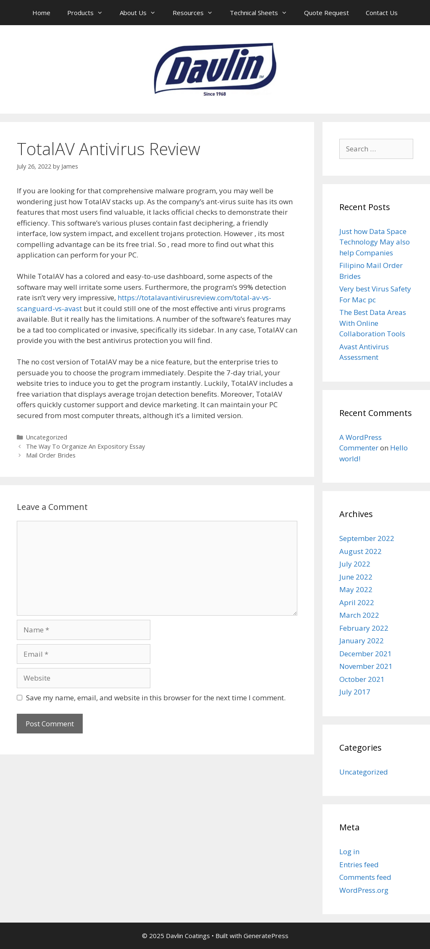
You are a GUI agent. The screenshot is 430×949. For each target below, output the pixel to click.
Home (41, 12)
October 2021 (362, 679)
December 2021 (365, 653)
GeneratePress (266, 935)
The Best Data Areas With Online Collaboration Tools (372, 322)
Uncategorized (46, 437)
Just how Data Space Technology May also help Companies (374, 241)
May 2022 (355, 589)
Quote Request (326, 12)
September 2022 (366, 538)
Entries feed (359, 864)
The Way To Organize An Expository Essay (85, 446)
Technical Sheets (263, 12)
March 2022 (359, 615)
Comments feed (365, 877)
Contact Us (382, 12)
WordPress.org (363, 890)
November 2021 (366, 666)
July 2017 (354, 692)
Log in (349, 851)
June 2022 (355, 577)
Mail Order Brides (51, 455)
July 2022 (354, 564)
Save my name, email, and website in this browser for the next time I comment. (156, 697)
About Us (142, 12)
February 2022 (363, 628)
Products (89, 12)
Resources (197, 12)
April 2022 (356, 602)
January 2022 (361, 640)
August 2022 (360, 551)
